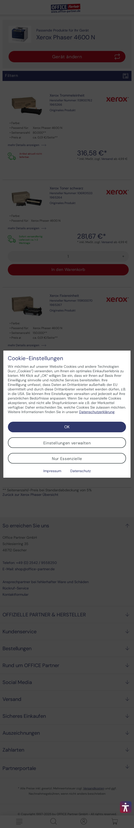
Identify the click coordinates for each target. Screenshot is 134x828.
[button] (125, 807)
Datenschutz (80, 471)
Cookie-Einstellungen (35, 358)
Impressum (52, 471)
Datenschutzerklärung (97, 412)
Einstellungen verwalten (67, 443)
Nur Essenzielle (67, 458)
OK (67, 427)
